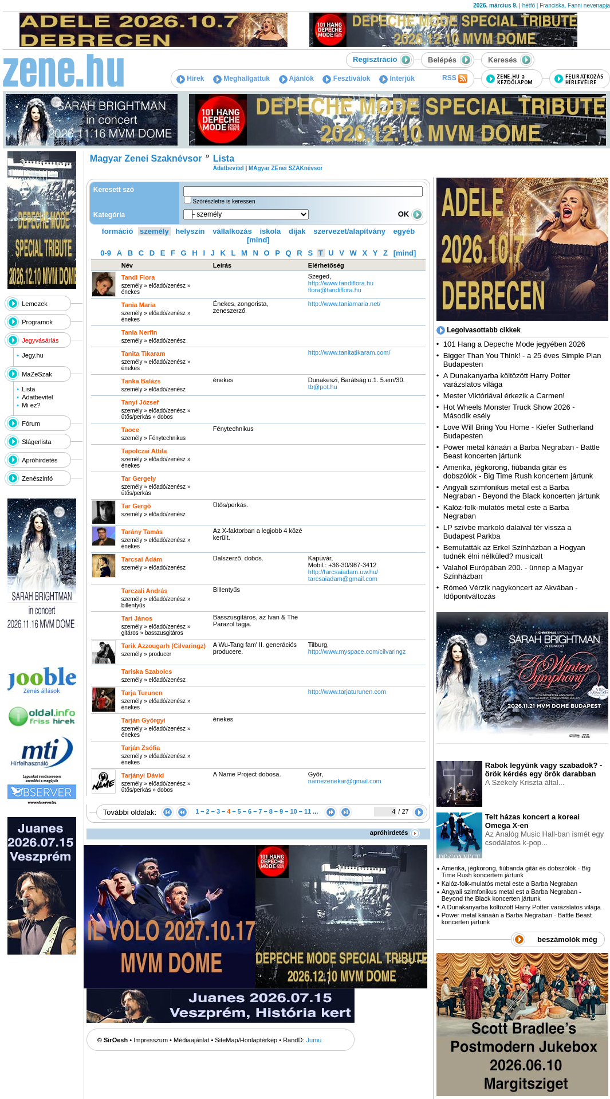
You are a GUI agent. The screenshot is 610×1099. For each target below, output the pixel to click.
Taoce (130, 429)
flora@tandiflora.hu (334, 289)
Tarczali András (144, 590)
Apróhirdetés (39, 460)
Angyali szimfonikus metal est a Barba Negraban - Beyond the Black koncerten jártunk (521, 491)
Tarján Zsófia (140, 747)
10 (293, 811)
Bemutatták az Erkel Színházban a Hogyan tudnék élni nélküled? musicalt (514, 551)
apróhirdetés (395, 832)
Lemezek (35, 303)
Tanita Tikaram (143, 353)
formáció (117, 231)
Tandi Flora (138, 277)
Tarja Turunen (142, 692)
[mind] (258, 240)
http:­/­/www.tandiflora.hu (340, 283)
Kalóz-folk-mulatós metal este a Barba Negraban (509, 883)
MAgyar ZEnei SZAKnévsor (285, 168)
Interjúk (397, 78)
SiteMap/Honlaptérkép (246, 1040)
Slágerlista (36, 441)
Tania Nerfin (139, 332)
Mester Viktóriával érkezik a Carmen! (504, 395)
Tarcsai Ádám (141, 559)
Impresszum (150, 1040)
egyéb (404, 231)
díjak (297, 231)
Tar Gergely (138, 478)
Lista (28, 389)
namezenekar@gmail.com (344, 781)
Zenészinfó (37, 478)
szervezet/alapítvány (349, 231)
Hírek (190, 78)
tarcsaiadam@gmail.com (342, 578)
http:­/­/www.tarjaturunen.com (347, 691)
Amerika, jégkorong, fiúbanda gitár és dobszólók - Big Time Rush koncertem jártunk (518, 471)
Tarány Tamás (142, 531)
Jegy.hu (33, 355)
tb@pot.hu (322, 386)
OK (410, 214)
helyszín (189, 231)
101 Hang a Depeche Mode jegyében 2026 (514, 344)
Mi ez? (31, 405)
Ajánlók (296, 78)
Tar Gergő (136, 506)
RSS (454, 78)
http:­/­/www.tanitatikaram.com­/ (349, 352)
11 (307, 811)
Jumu (314, 1040)
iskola (270, 231)
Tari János (136, 618)
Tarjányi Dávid (142, 775)
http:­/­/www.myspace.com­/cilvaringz (357, 651)
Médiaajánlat (191, 1040)
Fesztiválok (346, 78)
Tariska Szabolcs (146, 671)
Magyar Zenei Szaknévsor (146, 158)
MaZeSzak (37, 374)
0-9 (105, 253)
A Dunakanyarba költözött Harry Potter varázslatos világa (521, 907)
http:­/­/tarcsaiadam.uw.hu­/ (343, 571)
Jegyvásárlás (40, 340)
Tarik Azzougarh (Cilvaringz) (163, 645)
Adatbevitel (37, 397)
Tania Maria (138, 304)
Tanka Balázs (141, 381)
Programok (37, 322)
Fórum (31, 423)
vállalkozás (232, 231)
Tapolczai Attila (144, 451)
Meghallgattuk (241, 78)
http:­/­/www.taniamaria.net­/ (344, 303)
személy (154, 231)
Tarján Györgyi (143, 720)
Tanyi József (140, 402)
